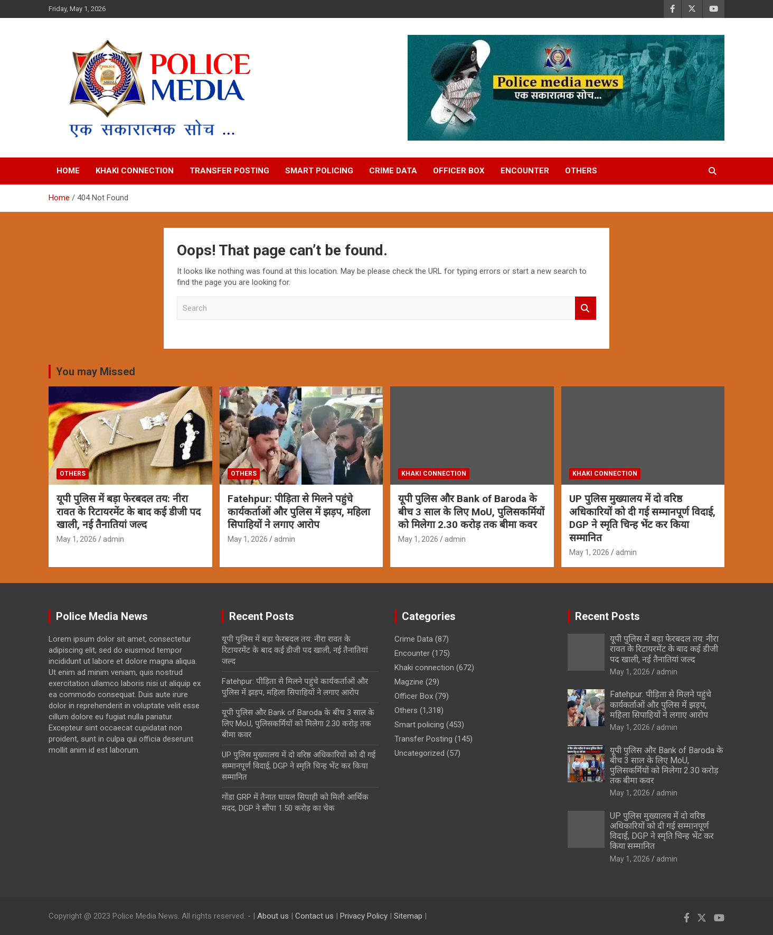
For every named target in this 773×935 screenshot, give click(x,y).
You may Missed (95, 371)
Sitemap (408, 916)
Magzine (408, 682)
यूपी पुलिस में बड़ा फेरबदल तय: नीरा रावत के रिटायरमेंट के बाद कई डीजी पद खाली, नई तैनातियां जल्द (128, 512)
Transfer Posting (229, 170)
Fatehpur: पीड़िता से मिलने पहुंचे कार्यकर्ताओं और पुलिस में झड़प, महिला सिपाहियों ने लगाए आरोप (299, 512)
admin (113, 539)
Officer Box (459, 170)
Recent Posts (607, 616)
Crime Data (393, 170)
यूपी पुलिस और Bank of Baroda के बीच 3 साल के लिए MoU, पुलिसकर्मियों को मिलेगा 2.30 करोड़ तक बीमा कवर (471, 512)
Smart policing (319, 170)
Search (585, 308)
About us (273, 916)
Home (68, 170)
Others (581, 170)
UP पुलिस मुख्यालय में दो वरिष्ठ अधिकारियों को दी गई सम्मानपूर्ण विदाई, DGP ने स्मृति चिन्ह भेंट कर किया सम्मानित (642, 518)
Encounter (525, 170)
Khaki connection (135, 170)
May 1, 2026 (76, 539)
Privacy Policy (364, 916)
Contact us (314, 916)
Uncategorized (419, 753)
